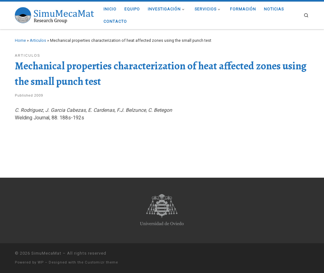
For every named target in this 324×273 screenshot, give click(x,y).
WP (41, 262)
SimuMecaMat (46, 253)
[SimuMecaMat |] (54, 14)
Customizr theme (101, 262)
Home (20, 40)
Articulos (38, 40)
